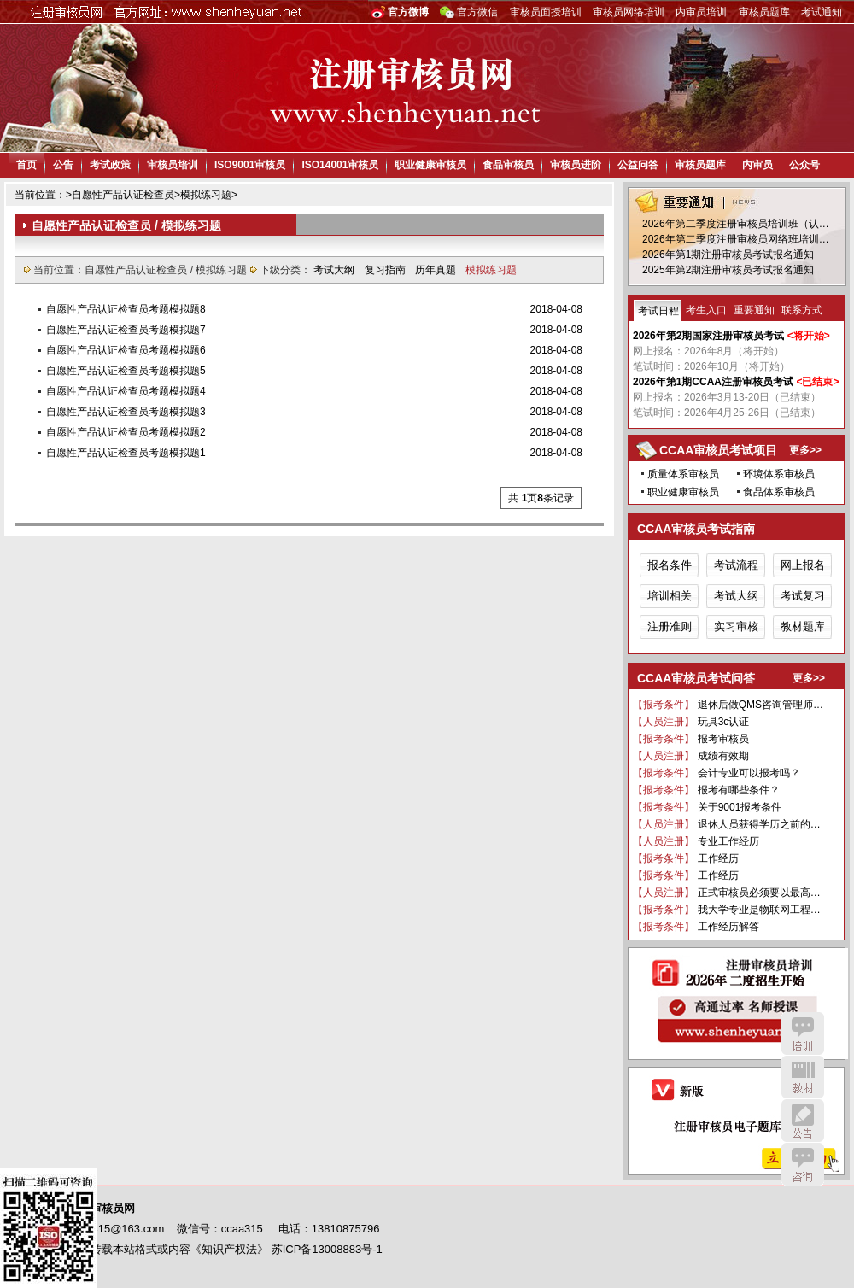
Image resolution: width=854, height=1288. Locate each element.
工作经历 (718, 858)
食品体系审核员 (779, 492)
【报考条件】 (663, 705)
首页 (26, 165)
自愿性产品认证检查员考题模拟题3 (126, 412)
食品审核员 (508, 165)
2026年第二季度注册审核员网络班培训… (735, 239)
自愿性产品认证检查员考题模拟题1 (126, 453)
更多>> (805, 450)
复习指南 (386, 270)
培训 (802, 1033)
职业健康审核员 (430, 165)
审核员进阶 (575, 165)
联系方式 (801, 310)
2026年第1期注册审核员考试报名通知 (728, 255)
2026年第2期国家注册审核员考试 (708, 336)
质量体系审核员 (683, 474)
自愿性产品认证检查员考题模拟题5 (126, 371)
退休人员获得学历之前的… (759, 824)
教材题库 (803, 626)
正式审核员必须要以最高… (759, 893)
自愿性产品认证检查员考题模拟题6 (126, 350)
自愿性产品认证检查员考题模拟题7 (126, 330)
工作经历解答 (728, 927)
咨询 (802, 1164)
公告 (63, 165)
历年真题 (437, 270)
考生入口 (706, 310)
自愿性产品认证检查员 (123, 195)
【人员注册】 (663, 722)
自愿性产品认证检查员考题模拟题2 (126, 432)
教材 (802, 1077)
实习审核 (736, 626)
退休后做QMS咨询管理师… (760, 705)
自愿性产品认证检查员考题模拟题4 (126, 391)
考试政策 (110, 165)
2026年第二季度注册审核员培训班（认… (735, 224)
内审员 (757, 165)
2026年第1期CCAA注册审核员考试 (713, 382)
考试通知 (821, 12)
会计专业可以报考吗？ (749, 773)
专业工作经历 (728, 841)
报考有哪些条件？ (739, 790)
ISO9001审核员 (249, 165)
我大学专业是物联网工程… (759, 910)
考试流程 (736, 565)
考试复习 (803, 595)
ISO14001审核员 (339, 165)
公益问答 (637, 165)
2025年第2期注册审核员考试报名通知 (728, 270)
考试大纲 (335, 270)
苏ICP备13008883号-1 (327, 1249)
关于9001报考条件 (740, 807)
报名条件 (669, 565)
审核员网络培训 (628, 12)
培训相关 (669, 595)
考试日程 (658, 311)
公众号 (804, 165)
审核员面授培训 (546, 12)
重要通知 (754, 310)
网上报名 (803, 565)
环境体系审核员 (779, 474)
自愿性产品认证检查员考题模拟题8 (126, 309)
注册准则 (669, 626)
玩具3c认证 (724, 722)
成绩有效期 (723, 756)
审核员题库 (764, 12)
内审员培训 (701, 12)
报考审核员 (723, 739)
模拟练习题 (205, 195)
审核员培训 (172, 165)
